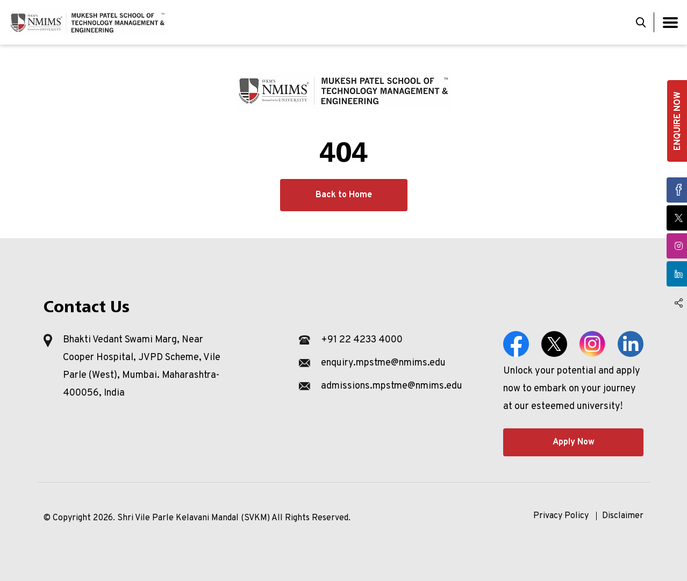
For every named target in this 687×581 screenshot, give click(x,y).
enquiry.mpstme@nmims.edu (383, 363)
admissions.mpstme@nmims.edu (391, 386)
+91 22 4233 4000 (362, 340)
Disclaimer (622, 516)
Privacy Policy (561, 516)
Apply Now (574, 442)
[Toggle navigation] (670, 22)
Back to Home (344, 195)
